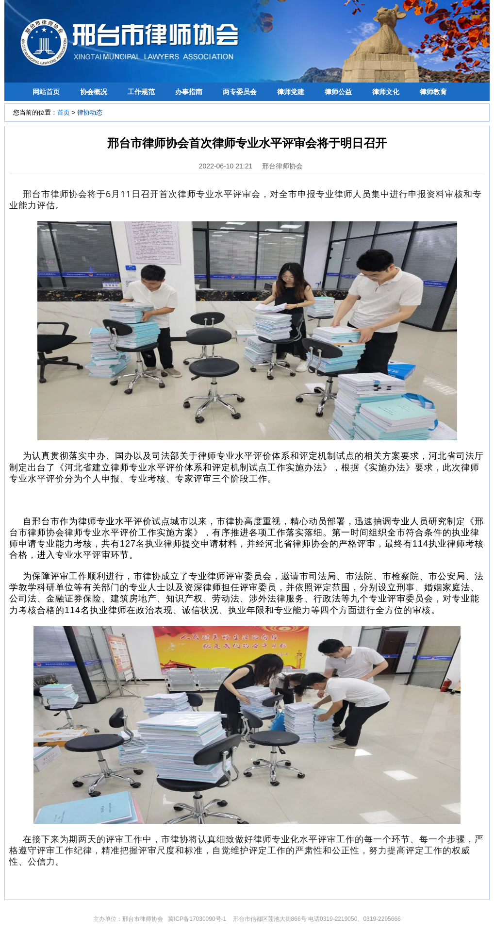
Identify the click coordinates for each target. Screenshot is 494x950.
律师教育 (433, 92)
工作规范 (141, 92)
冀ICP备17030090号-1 (198, 919)
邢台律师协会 (282, 166)
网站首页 (46, 92)
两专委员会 (240, 92)
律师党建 (290, 92)
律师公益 (338, 92)
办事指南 (188, 92)
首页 (63, 112)
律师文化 (385, 92)
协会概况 (93, 92)
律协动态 (89, 112)
